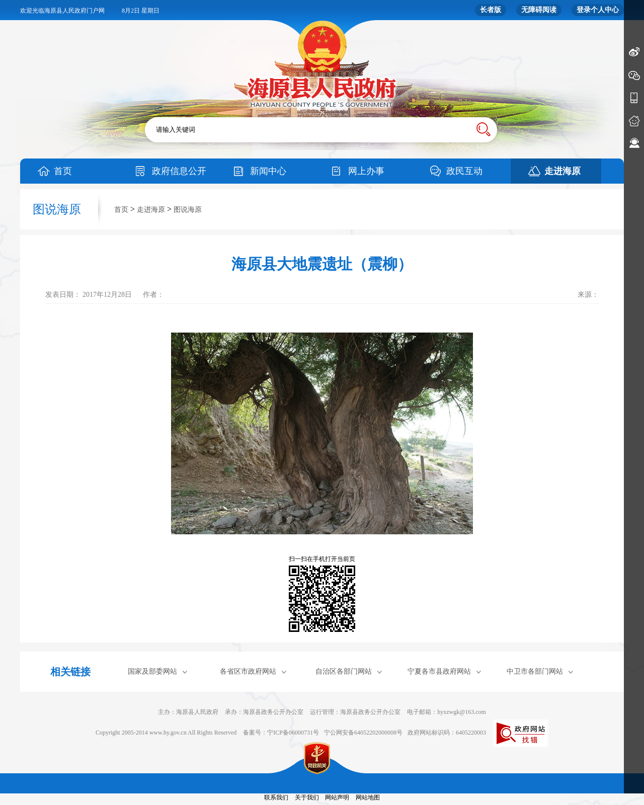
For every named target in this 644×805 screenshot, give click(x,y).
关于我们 (307, 797)
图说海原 (188, 209)
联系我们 (276, 797)
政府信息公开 (179, 171)
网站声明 (337, 797)
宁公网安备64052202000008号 (363, 732)
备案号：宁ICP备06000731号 (281, 732)
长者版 (490, 10)
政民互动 (464, 171)
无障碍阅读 (538, 10)
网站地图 (368, 797)
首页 (63, 171)
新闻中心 (268, 171)
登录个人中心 (598, 10)
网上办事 (366, 171)
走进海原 (562, 171)
